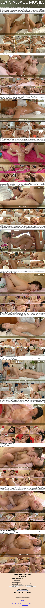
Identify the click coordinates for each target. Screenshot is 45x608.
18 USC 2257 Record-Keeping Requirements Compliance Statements (22, 603)
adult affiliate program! (25, 605)
